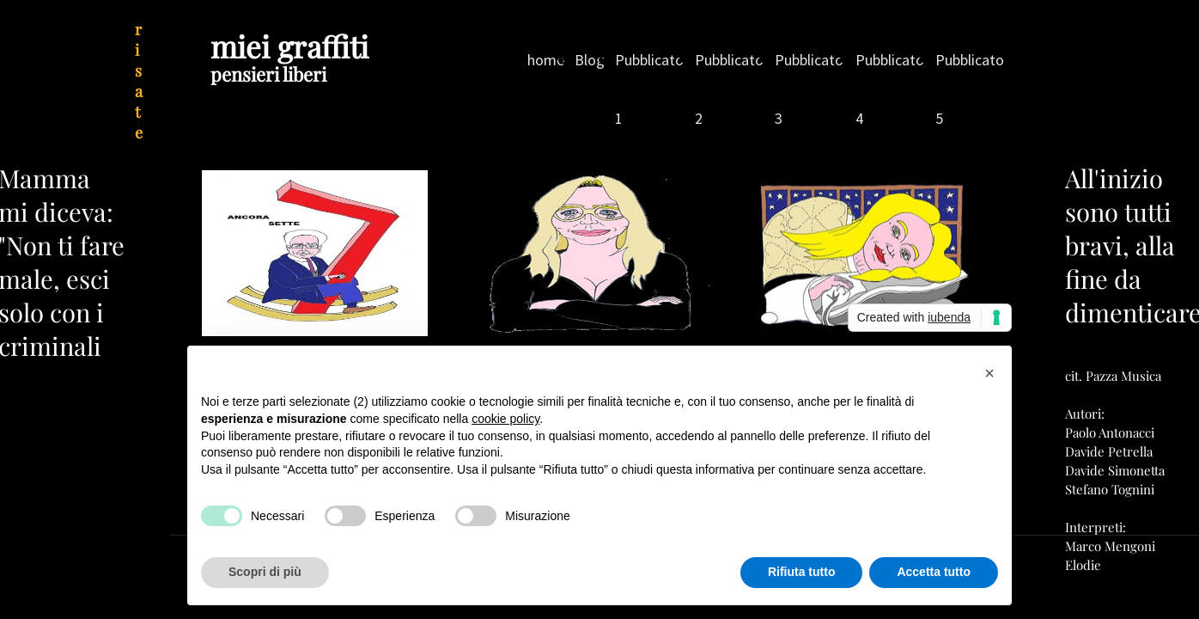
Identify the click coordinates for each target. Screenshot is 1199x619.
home (545, 60)
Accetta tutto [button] (934, 572)
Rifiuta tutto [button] (802, 572)
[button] (989, 373)
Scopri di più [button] (264, 572)
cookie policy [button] (505, 419)
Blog (590, 60)
